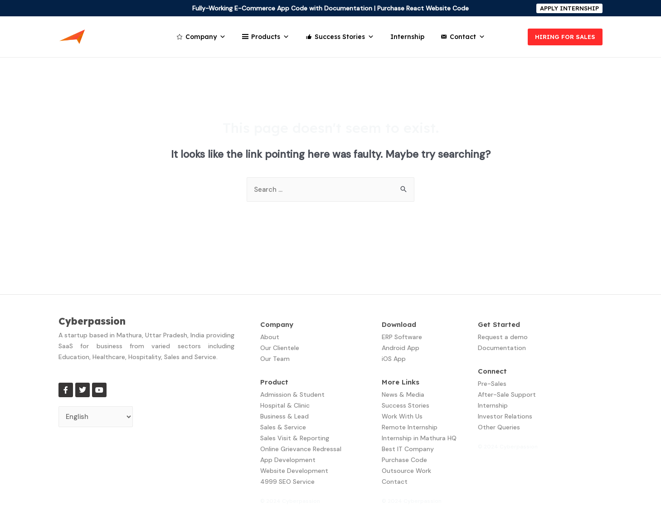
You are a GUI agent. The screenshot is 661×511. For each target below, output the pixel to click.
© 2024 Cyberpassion (290, 501)
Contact (467, 37)
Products (270, 37)
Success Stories (344, 37)
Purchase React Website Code (423, 8)
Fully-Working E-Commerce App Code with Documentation (282, 8)
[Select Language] (95, 417)
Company (205, 37)
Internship (407, 37)
